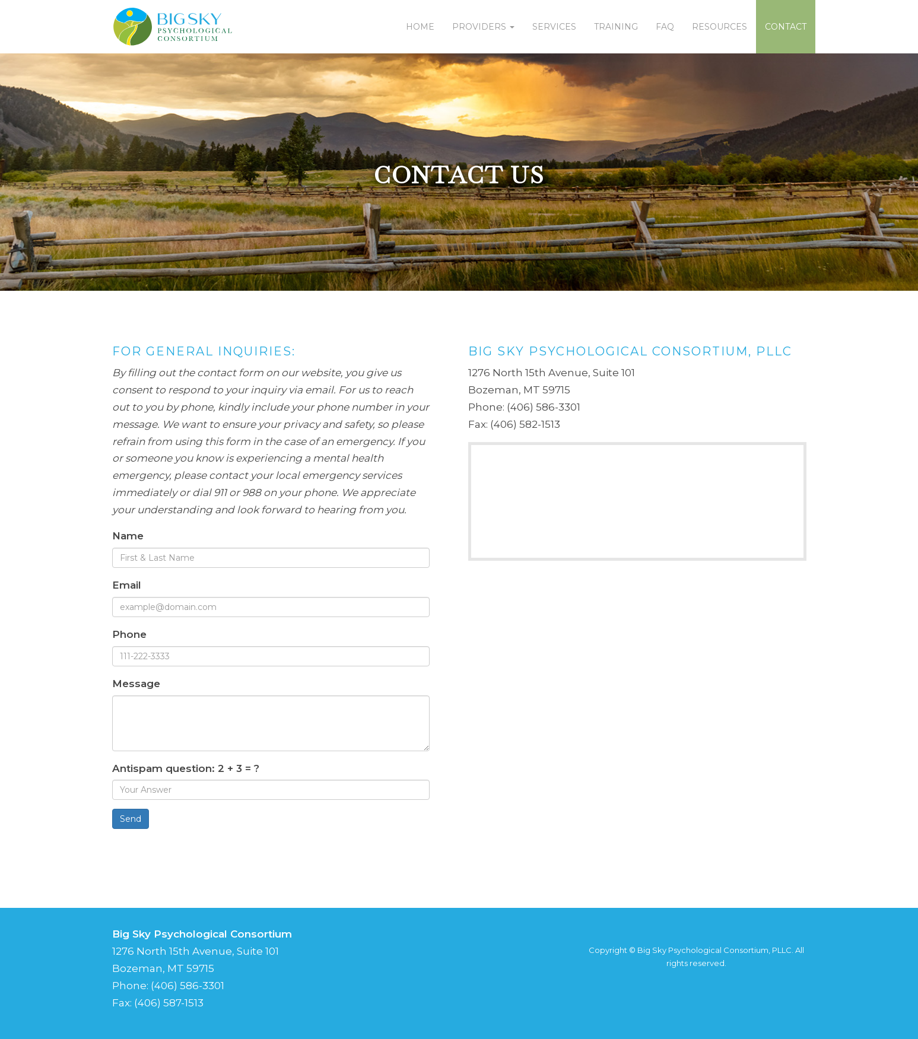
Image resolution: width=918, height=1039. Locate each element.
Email (126, 585)
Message (136, 684)
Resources (719, 26)
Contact (785, 26)
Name (128, 536)
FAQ (665, 26)
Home (420, 26)
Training (616, 26)
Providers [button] (483, 26)
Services (554, 26)
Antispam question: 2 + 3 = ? (185, 768)
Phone (129, 634)
